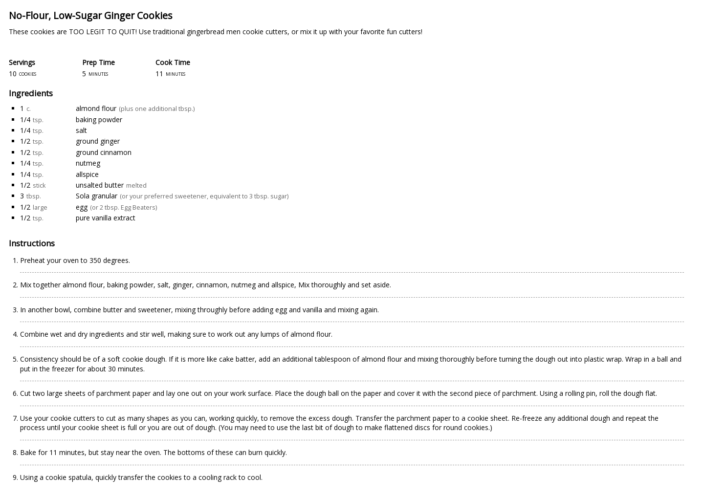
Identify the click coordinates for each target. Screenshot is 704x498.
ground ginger (98, 141)
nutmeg (88, 163)
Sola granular (96, 195)
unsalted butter (100, 185)
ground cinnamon (104, 152)
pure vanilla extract (105, 217)
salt (81, 130)
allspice (87, 174)
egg (82, 207)
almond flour (96, 108)
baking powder (99, 119)
